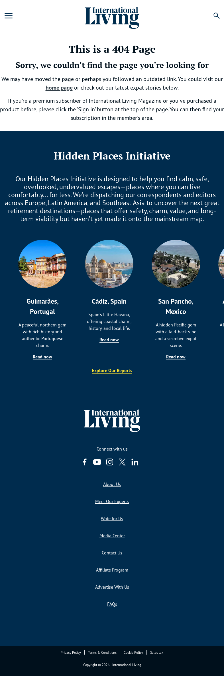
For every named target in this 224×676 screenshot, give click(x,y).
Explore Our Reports (112, 370)
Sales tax (156, 652)
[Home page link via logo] (112, 15)
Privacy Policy (71, 652)
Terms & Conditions (102, 652)
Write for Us (112, 518)
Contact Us (112, 553)
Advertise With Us (112, 587)
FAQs (112, 604)
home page (59, 87)
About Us (112, 484)
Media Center (112, 535)
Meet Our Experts (112, 501)
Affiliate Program (112, 570)
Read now (42, 357)
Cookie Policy (133, 652)
